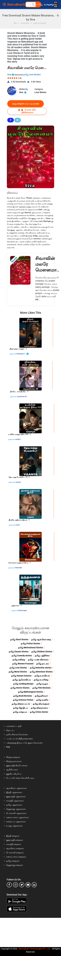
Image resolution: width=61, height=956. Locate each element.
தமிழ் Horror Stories (20, 688)
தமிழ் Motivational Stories (30, 647)
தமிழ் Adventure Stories (41, 671)
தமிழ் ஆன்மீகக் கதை (41, 639)
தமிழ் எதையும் (20, 712)
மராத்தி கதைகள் (13, 844)
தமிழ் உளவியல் (42, 676)
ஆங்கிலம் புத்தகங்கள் (16, 788)
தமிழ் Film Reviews (41, 688)
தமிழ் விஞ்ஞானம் (39, 708)
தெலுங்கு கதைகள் (14, 865)
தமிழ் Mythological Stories (30, 692)
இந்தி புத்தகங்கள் (14, 792)
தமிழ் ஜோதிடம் (20, 708)
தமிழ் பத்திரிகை (42, 655)
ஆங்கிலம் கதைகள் (15, 848)
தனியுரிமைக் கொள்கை (17, 734)
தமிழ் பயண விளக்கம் (38, 659)
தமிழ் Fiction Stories (30, 643)
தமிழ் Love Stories (32, 74)
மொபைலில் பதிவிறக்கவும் (27, 111)
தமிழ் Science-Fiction (23, 700)
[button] (33, 4)
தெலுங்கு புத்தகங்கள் (16, 809)
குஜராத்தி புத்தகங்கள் (16, 796)
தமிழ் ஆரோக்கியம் (22, 680)
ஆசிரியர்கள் (12, 769)
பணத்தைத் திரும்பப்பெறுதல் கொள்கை (24, 743)
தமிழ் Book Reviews (22, 696)
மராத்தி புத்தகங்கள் (15, 800)
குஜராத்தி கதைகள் (14, 840)
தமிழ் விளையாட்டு (21, 704)
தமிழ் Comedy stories (22, 655)
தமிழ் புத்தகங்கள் (14, 805)
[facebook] (9, 884)
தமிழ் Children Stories (41, 651)
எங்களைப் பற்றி (13, 726)
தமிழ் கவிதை (18, 659)
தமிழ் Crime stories (39, 712)
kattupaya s (23, 354)
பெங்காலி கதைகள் (15, 852)
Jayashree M (22, 396)
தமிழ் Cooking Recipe (23, 684)
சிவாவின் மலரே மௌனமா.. (47, 264)
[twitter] (21, 884)
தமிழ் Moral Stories (18, 671)
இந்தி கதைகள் (12, 836)
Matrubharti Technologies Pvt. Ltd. (34, 949)
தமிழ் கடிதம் (42, 684)
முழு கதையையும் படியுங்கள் (25, 103)
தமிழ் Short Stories (19, 639)
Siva (11, 74)
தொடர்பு (10, 730)
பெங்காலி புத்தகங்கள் (16, 813)
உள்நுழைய (50, 4)
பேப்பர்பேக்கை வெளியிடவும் (20, 778)
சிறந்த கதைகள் (13, 757)
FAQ (8, 747)
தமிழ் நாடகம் (42, 663)
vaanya (18, 439)
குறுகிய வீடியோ (13, 774)
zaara (18, 525)
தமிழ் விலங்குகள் (41, 704)
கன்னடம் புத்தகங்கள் (16, 821)
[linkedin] (34, 884)
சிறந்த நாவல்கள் (14, 761)
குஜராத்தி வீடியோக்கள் (17, 765)
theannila (18, 568)
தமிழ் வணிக (42, 700)
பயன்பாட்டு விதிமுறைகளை (19, 738)
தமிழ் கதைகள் (12, 861)
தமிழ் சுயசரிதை (41, 680)
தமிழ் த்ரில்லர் (41, 696)
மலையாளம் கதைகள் (16, 857)
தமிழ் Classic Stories (18, 651)
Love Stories (40, 92)
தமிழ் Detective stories (40, 667)
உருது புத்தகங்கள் (14, 825)
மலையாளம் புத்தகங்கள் (17, 817)
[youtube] (27, 884)
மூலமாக (13, 354)
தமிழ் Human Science (21, 676)
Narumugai (22, 610)
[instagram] (15, 884)
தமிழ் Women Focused (22, 663)
